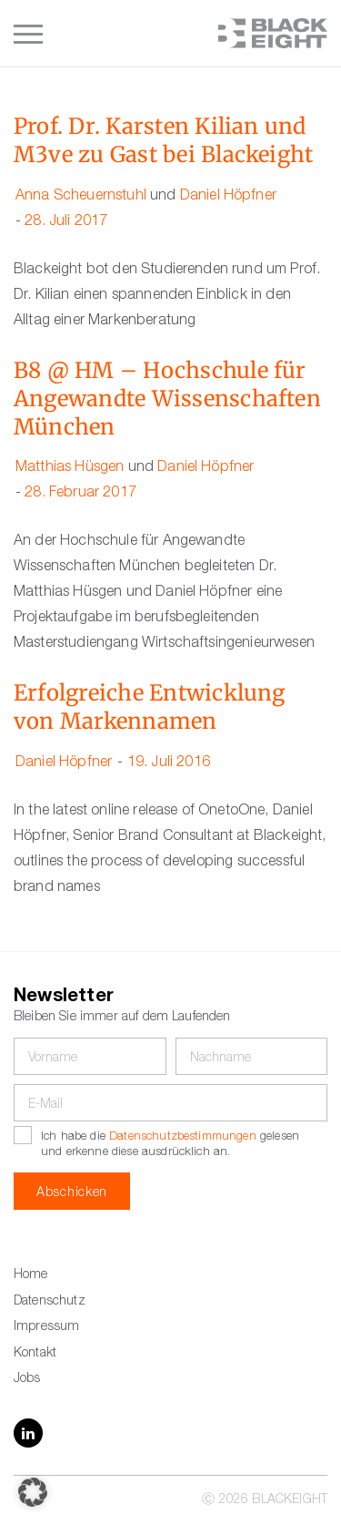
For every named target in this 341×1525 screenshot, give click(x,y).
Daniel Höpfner (228, 196)
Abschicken (71, 1193)
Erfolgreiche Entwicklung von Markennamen (150, 707)
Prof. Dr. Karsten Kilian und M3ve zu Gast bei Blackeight (163, 141)
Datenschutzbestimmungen (182, 1137)
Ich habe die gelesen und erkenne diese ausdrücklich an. (170, 1144)
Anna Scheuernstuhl (80, 196)
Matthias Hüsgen (69, 468)
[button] (32, 1492)
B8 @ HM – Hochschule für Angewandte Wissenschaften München (167, 399)
